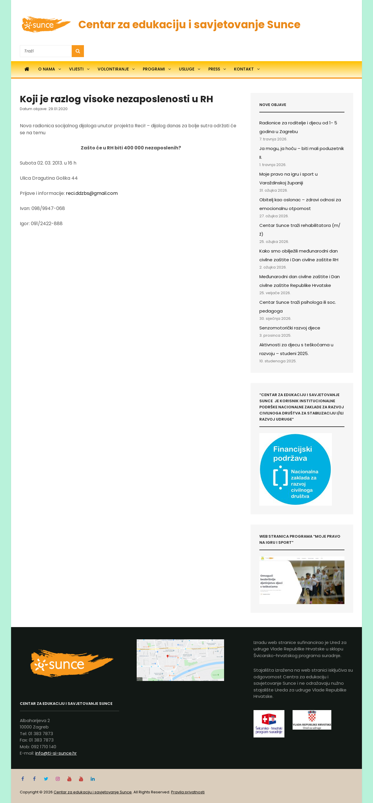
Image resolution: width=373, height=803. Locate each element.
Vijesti (79, 69)
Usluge (190, 69)
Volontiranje (117, 69)
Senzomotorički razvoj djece (289, 328)
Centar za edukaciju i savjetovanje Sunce (189, 24)
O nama (50, 69)
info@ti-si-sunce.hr (56, 753)
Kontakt (247, 69)
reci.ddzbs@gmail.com (92, 193)
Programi (157, 69)
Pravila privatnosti (188, 792)
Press (217, 69)
